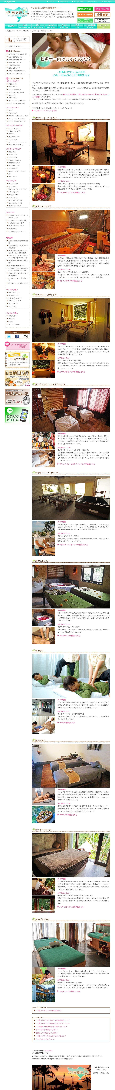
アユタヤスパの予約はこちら (69, 636)
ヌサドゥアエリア (14, 292)
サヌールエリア (13, 304)
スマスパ (11, 134)
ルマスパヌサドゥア (15, 89)
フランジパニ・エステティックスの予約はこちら (77, 464)
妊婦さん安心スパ (14, 68)
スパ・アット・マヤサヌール (17, 142)
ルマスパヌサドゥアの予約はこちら (72, 372)
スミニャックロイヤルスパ (17, 171)
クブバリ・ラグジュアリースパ (18, 116)
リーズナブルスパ (14, 324)
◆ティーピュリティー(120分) (68, 536)
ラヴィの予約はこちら (67, 723)
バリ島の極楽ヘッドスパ (16, 226)
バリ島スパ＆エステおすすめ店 (45, 111)
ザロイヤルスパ (13, 197)
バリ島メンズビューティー (17, 231)
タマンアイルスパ (14, 136)
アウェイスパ (13, 177)
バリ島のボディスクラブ (16, 223)
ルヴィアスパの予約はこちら (69, 991)
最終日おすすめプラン (15, 62)
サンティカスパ (13, 186)
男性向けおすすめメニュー (17, 60)
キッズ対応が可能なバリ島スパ (47, 1030)
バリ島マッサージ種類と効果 (17, 220)
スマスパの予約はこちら (68, 815)
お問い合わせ (64, 2)
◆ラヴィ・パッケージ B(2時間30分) (71, 714)
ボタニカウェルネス (15, 160)
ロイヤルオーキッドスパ (16, 92)
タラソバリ (12, 95)
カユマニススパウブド (15, 203)
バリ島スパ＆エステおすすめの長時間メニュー (52, 1020)
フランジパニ (13, 84)
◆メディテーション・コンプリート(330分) (73, 450)
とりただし (49, 1050)
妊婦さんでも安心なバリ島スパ (47, 1033)
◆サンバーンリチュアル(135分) (69, 360)
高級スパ (11, 319)
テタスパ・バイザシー (15, 131)
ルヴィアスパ (13, 157)
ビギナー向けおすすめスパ (17, 71)
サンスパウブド (13, 183)
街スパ (11, 321)
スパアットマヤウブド (15, 200)
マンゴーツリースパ (15, 206)
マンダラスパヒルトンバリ (17, 103)
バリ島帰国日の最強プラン (17, 265)
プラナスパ (12, 152)
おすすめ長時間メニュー (16, 57)
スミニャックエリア (15, 301)
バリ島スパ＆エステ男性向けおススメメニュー (52, 1023)
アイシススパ (13, 87)
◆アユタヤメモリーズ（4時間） (69, 627)
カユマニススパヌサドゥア (17, 100)
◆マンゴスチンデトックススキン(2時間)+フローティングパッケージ (82, 806)
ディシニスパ (13, 154)
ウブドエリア (13, 306)
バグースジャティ (14, 192)
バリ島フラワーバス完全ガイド (18, 283)
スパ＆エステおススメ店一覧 (17, 54)
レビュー (51, 2)
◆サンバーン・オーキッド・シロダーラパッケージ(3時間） (79, 184)
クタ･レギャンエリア (15, 298)
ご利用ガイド (107, 2)
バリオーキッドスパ (15, 128)
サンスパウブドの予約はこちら (70, 281)
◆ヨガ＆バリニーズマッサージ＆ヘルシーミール (75, 896)
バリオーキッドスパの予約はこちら (72, 192)
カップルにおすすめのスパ (45, 1039)
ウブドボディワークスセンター (18, 189)
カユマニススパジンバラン (17, 118)
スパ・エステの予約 (23, 31)
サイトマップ (93, 2)
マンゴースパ (13, 139)
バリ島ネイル (13, 228)
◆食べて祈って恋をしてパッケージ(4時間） (73, 272)
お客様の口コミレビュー (16, 46)
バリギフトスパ (13, 168)
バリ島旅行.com (9, 2)
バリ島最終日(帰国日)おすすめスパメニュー (51, 1026)
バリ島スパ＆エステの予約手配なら (48, 1011)
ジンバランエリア (14, 295)
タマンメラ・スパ (14, 165)
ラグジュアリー (13, 316)
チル (10, 174)
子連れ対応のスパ (14, 65)
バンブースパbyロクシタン (17, 121)
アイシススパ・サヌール (16, 145)
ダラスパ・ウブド (14, 195)
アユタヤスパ (13, 113)
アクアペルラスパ (14, 163)
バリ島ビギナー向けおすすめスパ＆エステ (51, 1036)
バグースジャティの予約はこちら (71, 907)
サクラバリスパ (13, 98)
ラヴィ (11, 110)
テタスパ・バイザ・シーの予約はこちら (73, 545)
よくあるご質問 (78, 2)
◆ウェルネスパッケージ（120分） (70, 982)
